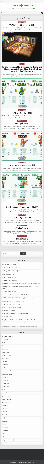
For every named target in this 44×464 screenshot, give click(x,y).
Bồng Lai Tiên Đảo (7, 336)
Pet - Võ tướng (22, 22)
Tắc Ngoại (5, 405)
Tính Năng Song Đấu (8, 274)
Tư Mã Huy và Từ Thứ (22, 217)
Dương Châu (5, 349)
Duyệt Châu (22, 215)
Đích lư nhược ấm (22, 228)
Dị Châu (4, 343)
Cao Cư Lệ (5, 339)
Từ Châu (4, 433)
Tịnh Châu (5, 427)
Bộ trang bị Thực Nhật (8, 310)
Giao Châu (5, 358)
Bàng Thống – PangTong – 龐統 (22, 165)
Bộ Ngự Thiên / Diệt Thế (9, 277)
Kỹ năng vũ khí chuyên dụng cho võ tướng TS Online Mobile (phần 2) (22, 283)
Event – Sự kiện (6, 355)
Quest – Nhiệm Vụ (7, 399)
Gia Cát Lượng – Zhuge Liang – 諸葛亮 (22, 207)
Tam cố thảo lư (22, 238)
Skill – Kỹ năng (6, 402)
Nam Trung (5, 386)
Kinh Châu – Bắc (6, 371)
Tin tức (22, 64)
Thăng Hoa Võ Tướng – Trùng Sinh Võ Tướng (15, 294)
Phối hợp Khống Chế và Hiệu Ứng (11, 271)
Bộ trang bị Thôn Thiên (8, 316)
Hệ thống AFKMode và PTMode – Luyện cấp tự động (17, 298)
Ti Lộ (3, 418)
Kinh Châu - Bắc (22, 120)
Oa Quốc (4, 390)
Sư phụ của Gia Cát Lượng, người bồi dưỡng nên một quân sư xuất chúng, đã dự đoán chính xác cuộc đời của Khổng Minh (22, 69)
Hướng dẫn (5, 364)
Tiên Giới (4, 421)
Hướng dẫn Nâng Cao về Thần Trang (12, 268)
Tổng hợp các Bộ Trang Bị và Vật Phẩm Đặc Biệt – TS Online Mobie (21, 320)
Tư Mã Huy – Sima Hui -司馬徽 (22, 25)
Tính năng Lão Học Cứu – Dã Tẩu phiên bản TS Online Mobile (19, 326)
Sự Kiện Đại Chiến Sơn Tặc (9, 264)
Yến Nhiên (5, 443)
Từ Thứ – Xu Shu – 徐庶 (22, 113)
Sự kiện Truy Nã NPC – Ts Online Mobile (14, 323)
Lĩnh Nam (5, 380)
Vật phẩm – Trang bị (8, 440)
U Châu (4, 437)
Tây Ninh (4, 408)
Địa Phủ (4, 346)
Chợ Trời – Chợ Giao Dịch (9, 291)
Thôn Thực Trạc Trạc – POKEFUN (12, 304)
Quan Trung (5, 396)
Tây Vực (4, 411)
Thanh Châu (5, 415)
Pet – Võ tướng (6, 393)
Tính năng (5, 430)
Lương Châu (5, 383)
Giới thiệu (4, 361)
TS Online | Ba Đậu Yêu (22, 5)
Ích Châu (4, 368)
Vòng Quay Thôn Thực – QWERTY (12, 307)
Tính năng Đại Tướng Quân (9, 280)
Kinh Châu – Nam (7, 374)
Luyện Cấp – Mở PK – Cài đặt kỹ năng (13, 301)
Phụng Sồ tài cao (22, 123)
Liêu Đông (5, 377)
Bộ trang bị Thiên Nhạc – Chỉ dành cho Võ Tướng (16, 313)
